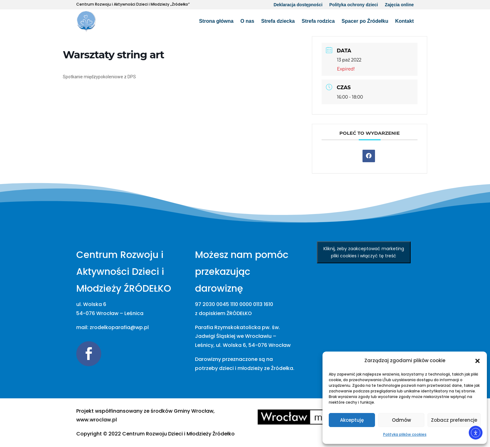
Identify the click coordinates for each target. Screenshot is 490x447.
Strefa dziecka (278, 21)
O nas (247, 21)
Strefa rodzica (318, 21)
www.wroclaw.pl (96, 419)
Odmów (401, 420)
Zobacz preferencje (454, 420)
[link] (178, 433)
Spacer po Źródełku (365, 21)
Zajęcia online (399, 4)
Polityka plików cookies (405, 434)
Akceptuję (352, 420)
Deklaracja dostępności (297, 4)
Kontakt (404, 21)
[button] (477, 361)
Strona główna (216, 21)
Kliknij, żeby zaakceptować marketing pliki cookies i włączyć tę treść (363, 252)
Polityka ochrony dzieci (353, 4)
